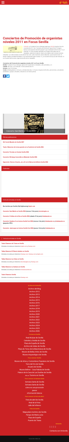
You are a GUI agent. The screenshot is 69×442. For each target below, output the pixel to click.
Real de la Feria (34, 403)
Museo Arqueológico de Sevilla (34, 355)
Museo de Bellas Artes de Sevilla (34, 352)
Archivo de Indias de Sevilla (34, 346)
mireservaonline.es (26, 269)
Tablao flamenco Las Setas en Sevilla (12, 259)
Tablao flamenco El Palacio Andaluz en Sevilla (15, 251)
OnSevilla (26, 46)
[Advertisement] (34, 20)
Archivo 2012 (34, 292)
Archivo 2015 (34, 300)
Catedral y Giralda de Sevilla (34, 340)
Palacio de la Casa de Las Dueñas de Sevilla (34, 372)
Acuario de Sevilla (34, 367)
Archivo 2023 (34, 323)
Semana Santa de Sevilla (34, 382)
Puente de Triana (34, 420)
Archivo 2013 (34, 294)
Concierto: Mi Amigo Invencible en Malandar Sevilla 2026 (20, 157)
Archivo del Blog (34, 289)
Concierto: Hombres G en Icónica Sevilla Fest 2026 (18, 221)
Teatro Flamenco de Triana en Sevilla (12, 243)
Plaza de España (34, 418)
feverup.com (31, 246)
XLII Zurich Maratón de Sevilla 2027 (13, 142)
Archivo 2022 (34, 320)
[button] (3, 123)
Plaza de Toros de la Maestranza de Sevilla (34, 349)
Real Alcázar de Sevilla (34, 338)
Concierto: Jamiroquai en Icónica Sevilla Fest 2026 (18, 228)
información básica (34, 393)
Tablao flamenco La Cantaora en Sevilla (13, 267)
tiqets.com (24, 246)
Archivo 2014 (34, 297)
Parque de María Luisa (34, 415)
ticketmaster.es (47, 216)
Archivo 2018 (34, 308)
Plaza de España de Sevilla (34, 343)
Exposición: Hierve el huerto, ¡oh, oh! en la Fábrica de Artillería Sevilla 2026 (25, 162)
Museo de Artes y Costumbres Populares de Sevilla (34, 361)
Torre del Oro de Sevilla (34, 364)
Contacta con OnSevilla (59, 431)
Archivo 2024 (34, 325)
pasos (34, 390)
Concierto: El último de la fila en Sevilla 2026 (16, 216)
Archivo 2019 (34, 311)
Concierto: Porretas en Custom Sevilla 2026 (16, 152)
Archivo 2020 (34, 314)
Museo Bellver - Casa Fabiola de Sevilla (35, 370)
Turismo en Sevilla (37, 375)
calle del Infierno (34, 405)
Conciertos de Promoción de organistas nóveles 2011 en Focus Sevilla (32, 40)
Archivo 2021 (34, 317)
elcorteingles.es (25, 262)
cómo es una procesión (34, 387)
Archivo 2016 (34, 303)
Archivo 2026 (34, 331)
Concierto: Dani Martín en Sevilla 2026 (21, 131)
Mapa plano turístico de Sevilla (34, 412)
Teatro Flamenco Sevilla (8, 274)
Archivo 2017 (34, 306)
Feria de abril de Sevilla (34, 400)
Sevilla (52, 46)
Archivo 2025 (34, 328)
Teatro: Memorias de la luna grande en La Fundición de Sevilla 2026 (23, 147)
